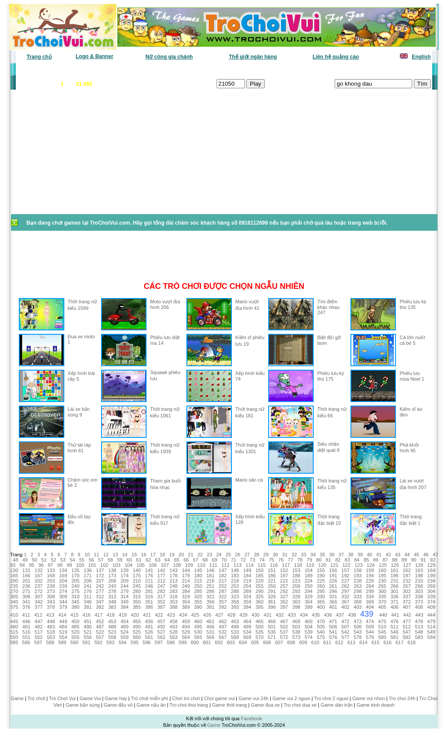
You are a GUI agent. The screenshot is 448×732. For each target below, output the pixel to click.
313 (112, 596)
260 (321, 586)
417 (98, 615)
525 (136, 632)
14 (124, 554)
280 (136, 591)
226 (333, 580)
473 (357, 621)
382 (100, 607)
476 (394, 621)
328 (296, 596)
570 (259, 637)
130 (14, 570)
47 (435, 554)
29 (266, 554)
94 (22, 565)
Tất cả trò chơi (283, 70)
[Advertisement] (80, 156)
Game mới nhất (92, 70)
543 (357, 632)
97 (50, 565)
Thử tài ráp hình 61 (79, 447)
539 (308, 632)
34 (312, 554)
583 (419, 637)
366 (333, 601)
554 (63, 637)
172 (100, 575)
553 (51, 637)
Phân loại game (186, 70)
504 (308, 626)
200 (14, 580)
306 (26, 596)
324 (247, 596)
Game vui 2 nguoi (291, 698)
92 (432, 559)
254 (247, 586)
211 (149, 580)
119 (310, 565)
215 (198, 580)
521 (87, 632)
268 (419, 586)
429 (243, 615)
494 (186, 626)
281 (149, 591)
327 (284, 596)
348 (112, 601)
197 (407, 575)
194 (370, 575)
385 (136, 607)
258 (296, 586)
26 (237, 554)
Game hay (116, 698)
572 (284, 637)
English (421, 57)
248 (174, 586)
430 (255, 615)
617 (399, 642)
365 (321, 601)
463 (235, 621)
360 (259, 601)
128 (419, 565)
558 (112, 637)
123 (358, 565)
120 (322, 565)
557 (100, 637)
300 (382, 591)
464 (247, 621)
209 (124, 580)
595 (134, 642)
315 (136, 596)
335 (382, 596)
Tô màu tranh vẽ (406, 70)
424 (183, 615)
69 (214, 559)
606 (267, 642)
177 (161, 575)
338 (419, 596)
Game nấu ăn (151, 705)
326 (272, 596)
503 (296, 626)
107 (165, 565)
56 (91, 559)
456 (149, 621)
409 (431, 607)
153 (296, 570)
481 (26, 626)
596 (146, 642)
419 (122, 615)
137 (100, 570)
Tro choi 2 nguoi (331, 698)
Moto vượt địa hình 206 (165, 304)
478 (419, 621)
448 (51, 621)
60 (129, 559)
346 (87, 601)
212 (161, 580)
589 (62, 642)
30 (275, 554)
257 (284, 586)
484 (63, 626)
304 (431, 591)
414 (62, 615)
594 (122, 642)
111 (213, 565)
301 (394, 591)
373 (419, 601)
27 (247, 554)
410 (14, 615)
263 (357, 586)
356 (210, 601)
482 (38, 626)
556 (87, 637)
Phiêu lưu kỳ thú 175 (330, 376)
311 (87, 596)
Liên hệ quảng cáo (335, 57)
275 (75, 591)
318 (174, 596)
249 (186, 586)
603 (231, 642)
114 (249, 565)
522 (100, 632)
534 (247, 632)
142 (161, 570)
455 (136, 621)
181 (210, 575)
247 (161, 586)
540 (321, 632)
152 (284, 570)
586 (26, 642)
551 (26, 637)
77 (290, 559)
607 (279, 642)
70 (224, 559)
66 (186, 559)
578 (357, 637)
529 (186, 632)
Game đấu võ (118, 705)
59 (119, 559)
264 (370, 586)
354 (186, 601)
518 (51, 632)
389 (186, 607)
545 (382, 632)
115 (262, 565)
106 (153, 565)
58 (110, 559)
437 (340, 615)
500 (259, 626)
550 (14, 637)
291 (272, 591)
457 (161, 621)
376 (26, 607)
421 (147, 615)
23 (209, 554)
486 (87, 626)
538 (296, 632)
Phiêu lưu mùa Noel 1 (411, 376)
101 (92, 565)
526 (149, 632)
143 (174, 570)
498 (235, 626)
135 (75, 570)
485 (75, 626)
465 (259, 621)
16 (143, 554)
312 (100, 596)
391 (210, 607)
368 (357, 601)
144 (186, 570)
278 (112, 591)
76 (281, 559)
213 (174, 580)
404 (370, 607)
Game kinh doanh (376, 705)
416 (87, 615)
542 (345, 632)
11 (96, 554)
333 (357, 596)
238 (51, 586)
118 (298, 565)
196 (394, 575)
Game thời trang (229, 705)
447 (38, 621)
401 (333, 607)
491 (149, 626)
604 (243, 642)
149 (247, 570)
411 (26, 615)
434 (304, 615)
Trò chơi (36, 698)
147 (223, 570)
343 (51, 601)
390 (198, 607)
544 (370, 632)
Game (17, 698)
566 (210, 637)
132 (38, 570)
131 (26, 570)
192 (345, 575)
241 (87, 586)
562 (161, 637)
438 (352, 615)
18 (162, 554)
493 (174, 626)
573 (296, 637)
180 (198, 575)
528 (174, 632)
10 (87, 554)
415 (74, 615)
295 (321, 591)
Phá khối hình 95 (409, 447)
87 (385, 559)
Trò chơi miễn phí (149, 698)
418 (111, 615)
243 (112, 586)
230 (382, 580)
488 (112, 626)
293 (296, 591)
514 (431, 626)
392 (223, 607)
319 (186, 596)
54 (72, 559)
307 (38, 596)
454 (124, 621)
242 (100, 586)
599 (182, 642)
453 (112, 621)
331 (333, 596)
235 (14, 586)
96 (41, 565)
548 (419, 632)
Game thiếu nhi (329, 70)
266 (394, 586)
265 (382, 586)
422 (159, 615)
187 (284, 575)
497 (223, 626)
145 (198, 570)
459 (186, 621)
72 (242, 559)
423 (171, 615)
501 (272, 626)
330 (321, 596)
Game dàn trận (337, 705)
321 (210, 596)
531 (210, 632)
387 (161, 607)
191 (333, 575)
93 (12, 565)
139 (124, 570)
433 (292, 615)
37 (341, 554)
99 (69, 565)
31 (284, 554)
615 (375, 642)
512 (407, 626)
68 (205, 559)
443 (419, 615)
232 (407, 580)
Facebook (251, 718)
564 (186, 637)
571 (272, 637)
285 (198, 591)
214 (186, 580)
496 (210, 626)
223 (296, 580)
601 (207, 642)
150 (259, 570)
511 (394, 626)
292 (284, 591)
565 (198, 637)
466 (272, 621)
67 (195, 559)
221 (272, 580)
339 (431, 596)
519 (63, 632)
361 (272, 601)
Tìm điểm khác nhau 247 (328, 307)
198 (419, 575)
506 (333, 626)
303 (419, 591)
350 (136, 601)
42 (388, 554)
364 (308, 601)
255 (259, 586)
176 (149, 575)
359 (247, 601)
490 (136, 626)
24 (218, 554)
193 (357, 575)
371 (394, 601)
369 (370, 601)
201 (26, 580)
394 (247, 607)
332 (345, 596)
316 (149, 596)
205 (75, 580)
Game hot (367, 70)
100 (80, 565)
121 (334, 565)
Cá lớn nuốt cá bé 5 (412, 340)
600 (195, 642)
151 (272, 570)
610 (315, 642)
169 (63, 575)
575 (321, 637)
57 (100, 559)
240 (75, 586)
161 (394, 570)
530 (198, 632)
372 (407, 601)
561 (149, 637)
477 (407, 621)
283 (174, 591)
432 (280, 615)
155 (321, 570)
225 (321, 580)
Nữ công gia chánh (169, 57)
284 (186, 591)
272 (38, 591)
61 (138, 559)
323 (235, 596)
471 (333, 621)
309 (63, 596)
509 (370, 626)
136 (87, 570)
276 (87, 591)
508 (357, 626)
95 (31, 565)
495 (198, 626)
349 (124, 601)
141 (149, 570)
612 (339, 642)
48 (15, 559)
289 (247, 591)
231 (394, 580)
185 (259, 575)
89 (404, 559)
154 (308, 570)
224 (308, 580)
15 (134, 554)
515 (14, 632)
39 (360, 554)
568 (235, 637)
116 (274, 565)
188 (296, 575)
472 (345, 621)
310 (75, 596)
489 (124, 626)
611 (327, 642)
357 (223, 601)
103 (116, 565)
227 (345, 580)
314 (124, 596)
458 (174, 621)
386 (149, 607)
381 (87, 607)
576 (333, 637)
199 (431, 575)
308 (51, 596)
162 (407, 570)
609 (303, 642)
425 (195, 615)
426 (207, 615)
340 (14, 601)
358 (235, 601)
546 (394, 632)
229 (370, 580)
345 (75, 601)
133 (51, 570)
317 (161, 596)
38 (350, 554)
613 (351, 642)
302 (407, 591)
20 (181, 554)
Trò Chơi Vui (62, 698)
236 (26, 586)
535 (259, 632)
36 (331, 554)
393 (235, 607)
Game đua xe (265, 705)
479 (431, 621)
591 (86, 642)
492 (161, 626)
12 (105, 554)
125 (383, 565)
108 (177, 565)
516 (26, 632)
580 (382, 637)
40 (369, 554)
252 (223, 586)
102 (104, 565)
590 (74, 642)
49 (25, 559)
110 (201, 565)
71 (233, 559)
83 (347, 559)
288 (235, 591)
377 (38, 607)
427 (219, 615)
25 (228, 554)
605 (255, 642)
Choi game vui (219, 698)
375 (14, 607)
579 (370, 637)
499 (247, 626)
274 (63, 591)
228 (357, 580)
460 (198, 621)
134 (63, 570)
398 (296, 607)
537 (284, 632)
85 (366, 559)
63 (157, 559)
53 (63, 559)
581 (394, 637)
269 (431, 586)
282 (161, 591)
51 (43, 559)
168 (51, 575)
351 (149, 601)
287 (223, 591)
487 (100, 626)
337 (407, 596)
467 (284, 621)
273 (51, 591)
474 (370, 621)
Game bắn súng (83, 705)
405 (382, 607)
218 (235, 580)
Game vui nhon (368, 698)
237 (38, 586)
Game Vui (90, 698)
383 (112, 607)
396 (272, 607)
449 (63, 621)
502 (284, 626)
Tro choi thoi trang (188, 705)
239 (63, 586)
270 (14, 591)
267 (407, 586)
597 (158, 642)
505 (321, 626)
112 (225, 565)
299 (370, 591)
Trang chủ (39, 57)
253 (235, 586)
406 (394, 607)
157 (345, 570)
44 (407, 554)
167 (38, 575)
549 (431, 632)
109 (189, 565)
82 (337, 559)
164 (431, 570)
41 (379, 554)
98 (60, 565)
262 (345, 586)
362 (284, 601)
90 (413, 559)
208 (112, 580)
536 (272, 632)
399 (308, 607)
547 (407, 632)
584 (431, 637)
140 (136, 570)
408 (419, 607)
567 (223, 637)
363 (296, 601)
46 (426, 554)
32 (294, 554)
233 (419, 580)
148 (235, 570)
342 (38, 601)
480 (14, 626)
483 (51, 626)
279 (124, 591)
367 (345, 601)
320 (198, 596)
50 (34, 559)
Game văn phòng (42, 70)
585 (14, 642)
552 (38, 637)
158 (357, 570)
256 (272, 586)
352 (161, 601)
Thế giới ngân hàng (253, 57)
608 (291, 642)
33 (303, 554)
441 (395, 615)
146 (210, 570)
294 (308, 591)
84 (356, 559)
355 (198, 601)
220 (259, 580)
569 (247, 637)
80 (319, 559)
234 (431, 580)
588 (50, 642)
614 (363, 642)
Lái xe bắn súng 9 (79, 411)
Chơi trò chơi (186, 698)
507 (345, 626)
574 (308, 637)
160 (382, 570)
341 (26, 601)
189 (308, 575)
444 (431, 615)
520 (75, 632)
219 (247, 580)
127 (407, 565)
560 (136, 637)
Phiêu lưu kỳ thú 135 (412, 304)
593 (110, 642)
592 (98, 642)
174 (124, 575)
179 (186, 575)
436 (328, 615)
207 (100, 580)
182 (223, 575)
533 (235, 632)
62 (148, 559)
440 (383, 615)
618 (412, 642)
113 (238, 565)
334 (370, 596)
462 (223, 621)
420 (135, 615)
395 (259, 607)
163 (419, 570)
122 (346, 565)
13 (115, 554)
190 (321, 575)
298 (357, 591)
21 (190, 554)
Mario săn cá (249, 479)
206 (87, 580)
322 (223, 596)
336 (394, 596)
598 (171, 642)
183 (235, 575)
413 (50, 615)
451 (87, 621)
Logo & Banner (94, 56)
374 (431, 601)
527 (161, 632)
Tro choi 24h (402, 698)
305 (14, 596)
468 (296, 621)
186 (272, 575)
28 (256, 554)
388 (174, 607)
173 (112, 575)
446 (26, 621)
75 (271, 559)
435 (316, 615)
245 (136, 586)
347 (100, 601)
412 (38, 615)
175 (136, 575)
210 (136, 580)
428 (231, 615)
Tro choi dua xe (300, 705)
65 (176, 559)
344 (63, 601)
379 (63, 607)
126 (395, 565)
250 (198, 586)
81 (328, 559)
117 (286, 565)
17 (153, 554)
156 (333, 570)
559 (124, 637)
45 (416, 554)
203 (51, 580)
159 (370, 570)
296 (333, 591)
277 (100, 591)
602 (219, 642)
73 (252, 559)
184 (247, 575)
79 (309, 559)
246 (149, 586)
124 (370, 565)
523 (112, 632)
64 (167, 559)
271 (26, 591)
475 (382, 621)
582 (407, 637)
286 (210, 591)
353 (174, 601)
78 (299, 559)
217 (223, 580)
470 (321, 621)
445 (14, 621)
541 (333, 632)
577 (345, 637)
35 (322, 554)
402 (345, 607)
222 (284, 580)
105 (140, 565)
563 (174, 637)
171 (87, 575)
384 (124, 607)
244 (124, 586)
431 (267, 615)
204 (63, 580)
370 (382, 601)
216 (210, 580)
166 (26, 575)
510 (382, 626)
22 (200, 554)
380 (75, 607)
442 (407, 615)
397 (284, 607)
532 (223, 632)
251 (210, 586)
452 (100, 621)
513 (419, 626)
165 (14, 575)
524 (124, 632)
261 (333, 586)
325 (259, 596)
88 (394, 559)
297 (345, 591)
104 (129, 565)
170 (75, 575)
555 (75, 637)
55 (81, 559)
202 (38, 580)
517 (38, 632)
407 (407, 607)
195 (382, 575)
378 (51, 607)
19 (172, 554)
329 (308, 596)
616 (387, 642)
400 (321, 607)
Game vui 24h (253, 698)
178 (174, 575)
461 (210, 621)
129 (431, 565)
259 (308, 586)
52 (53, 559)
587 (38, 642)
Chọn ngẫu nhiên (235, 70)
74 (262, 559)
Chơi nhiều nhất (139, 70)
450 (75, 621)
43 (397, 554)
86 (375, 559)
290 (259, 591)
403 (357, 607)
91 (423, 559)
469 (308, 621)
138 (112, 570)
